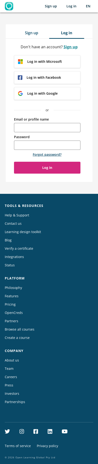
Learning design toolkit (23, 232)
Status (10, 265)
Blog (8, 240)
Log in (71, 6)
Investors (12, 393)
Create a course (17, 337)
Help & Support (17, 215)
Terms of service (18, 446)
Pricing (10, 304)
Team (9, 368)
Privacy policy (47, 446)
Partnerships (15, 402)
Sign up (51, 6)
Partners (11, 321)
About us (12, 360)
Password (22, 137)
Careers (11, 377)
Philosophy (13, 287)
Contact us (13, 223)
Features (12, 296)
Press (9, 385)
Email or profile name (31, 119)
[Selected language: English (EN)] (88, 6)
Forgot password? (47, 154)
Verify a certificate (19, 248)
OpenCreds (14, 312)
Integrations (14, 256)
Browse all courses (19, 329)
